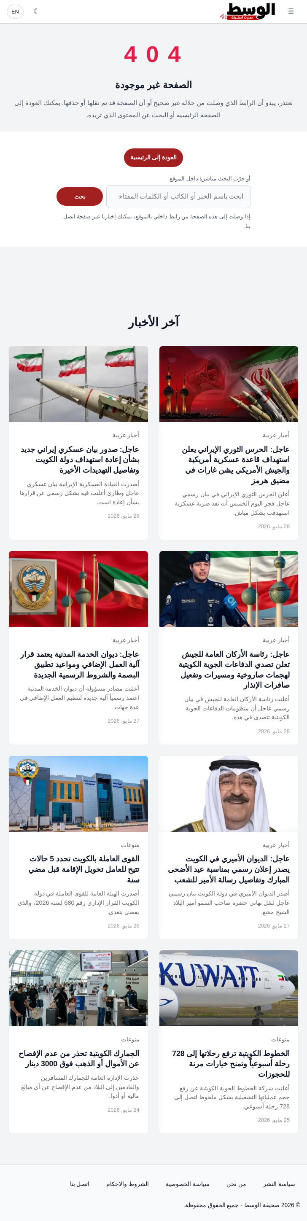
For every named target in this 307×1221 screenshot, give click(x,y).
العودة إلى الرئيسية (153, 157)
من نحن (236, 1184)
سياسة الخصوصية (188, 1184)
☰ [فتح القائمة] (291, 11)
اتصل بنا (80, 1184)
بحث (80, 196)
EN (15, 11)
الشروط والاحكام (127, 1184)
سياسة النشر (279, 1184)
